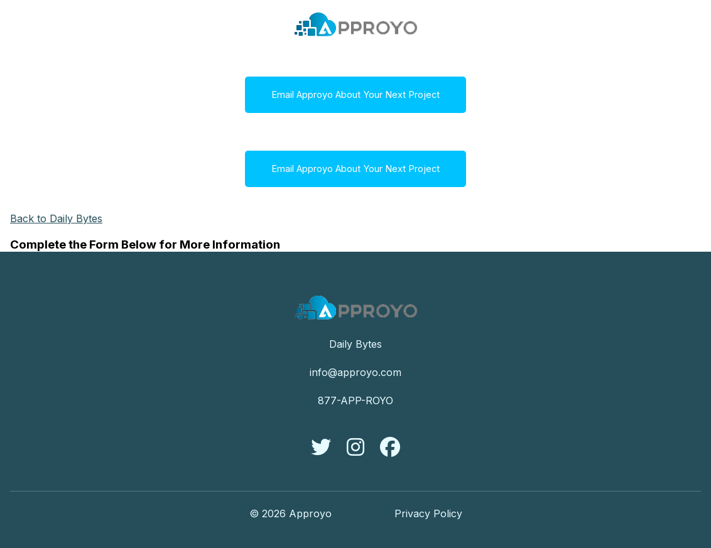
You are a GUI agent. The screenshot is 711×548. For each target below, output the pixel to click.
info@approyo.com (355, 372)
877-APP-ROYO (355, 400)
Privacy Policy (428, 513)
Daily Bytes (355, 344)
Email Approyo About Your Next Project (355, 94)
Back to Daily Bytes (56, 218)
